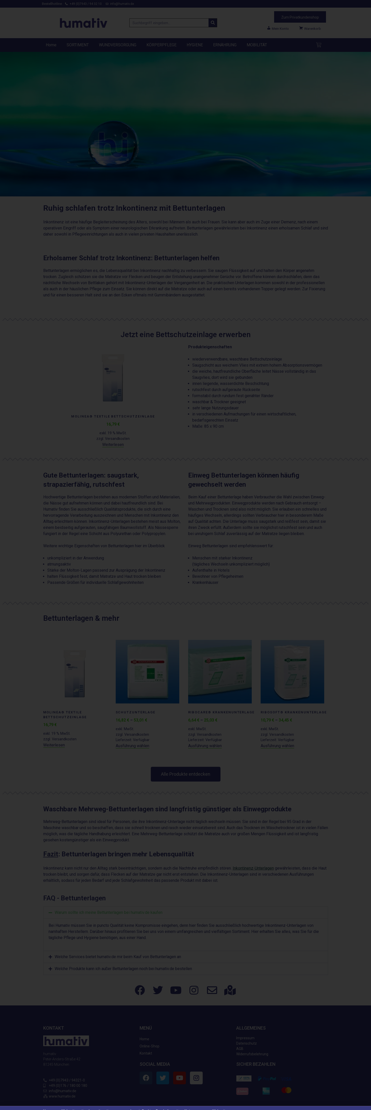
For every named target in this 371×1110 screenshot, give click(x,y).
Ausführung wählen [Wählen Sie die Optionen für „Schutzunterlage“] (132, 745)
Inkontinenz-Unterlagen (253, 868)
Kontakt (146, 1021)
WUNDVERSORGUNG (117, 44)
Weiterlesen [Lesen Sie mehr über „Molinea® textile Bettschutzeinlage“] (113, 444)
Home (51, 44)
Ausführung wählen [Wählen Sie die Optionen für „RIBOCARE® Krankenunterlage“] (205, 745)
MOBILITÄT (257, 44)
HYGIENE (195, 44)
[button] (185, 912)
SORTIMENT (78, 44)
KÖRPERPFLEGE (161, 44)
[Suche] (213, 23)
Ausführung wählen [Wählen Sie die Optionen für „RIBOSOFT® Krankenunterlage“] (277, 745)
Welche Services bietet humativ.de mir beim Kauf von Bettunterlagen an (118, 924)
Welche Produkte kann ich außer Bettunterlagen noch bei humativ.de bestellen (123, 936)
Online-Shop (149, 1014)
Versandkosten (117, 439)
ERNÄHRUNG (224, 44)
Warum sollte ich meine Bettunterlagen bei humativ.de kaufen (108, 912)
